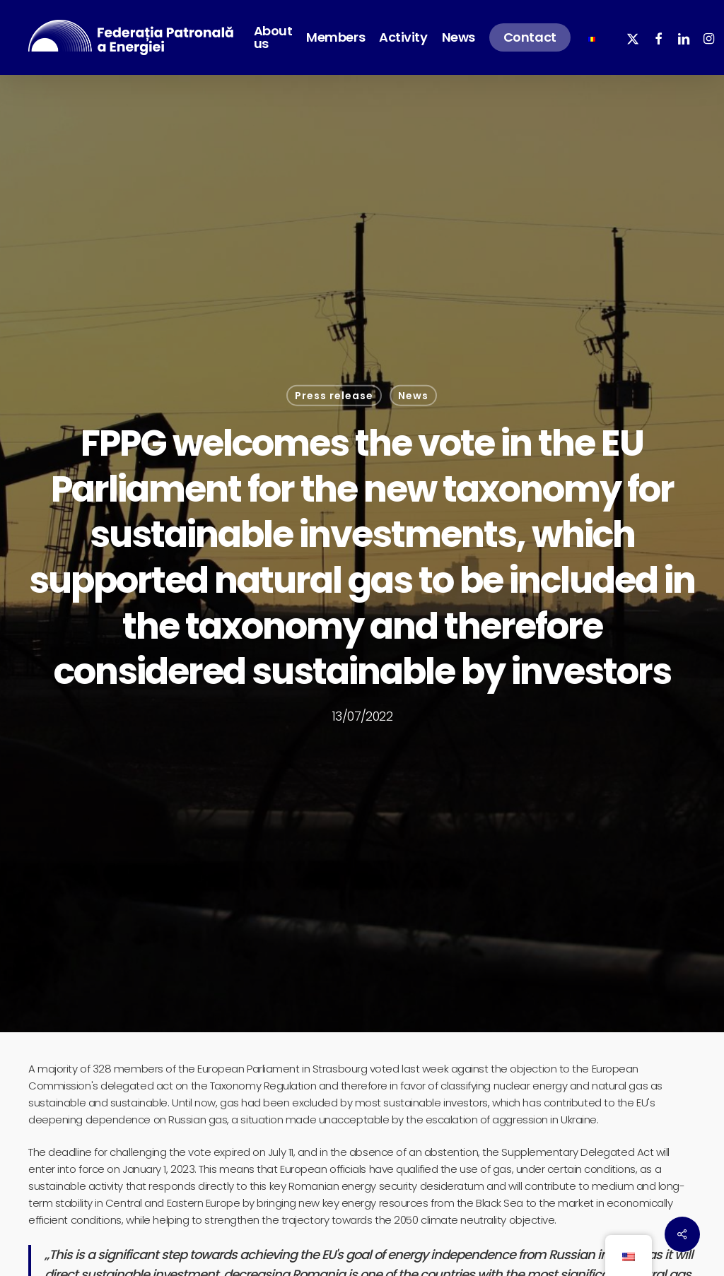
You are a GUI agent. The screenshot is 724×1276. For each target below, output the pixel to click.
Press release (334, 396)
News (413, 396)
